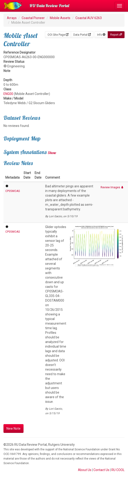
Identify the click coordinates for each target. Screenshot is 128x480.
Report (116, 34)
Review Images (112, 187)
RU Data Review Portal (49, 5)
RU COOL (118, 470)
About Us (84, 470)
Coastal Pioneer (33, 18)
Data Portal (82, 34)
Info (101, 34)
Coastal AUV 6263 (88, 18)
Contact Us (101, 470)
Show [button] (52, 152)
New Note (13, 428)
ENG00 (8, 94)
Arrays (12, 18)
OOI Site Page (58, 34)
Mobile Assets (60, 18)
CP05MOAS (12, 191)
